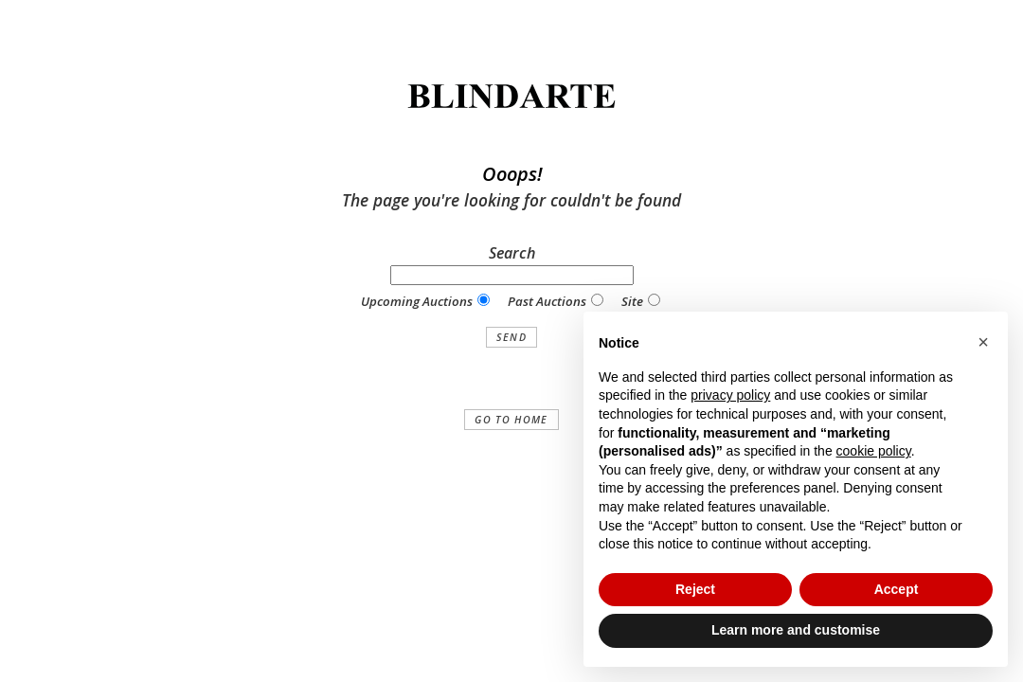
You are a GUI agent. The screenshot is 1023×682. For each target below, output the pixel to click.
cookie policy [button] (873, 450)
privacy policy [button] (730, 395)
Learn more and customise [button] (795, 629)
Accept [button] (896, 589)
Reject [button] (695, 589)
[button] (983, 342)
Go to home (511, 419)
